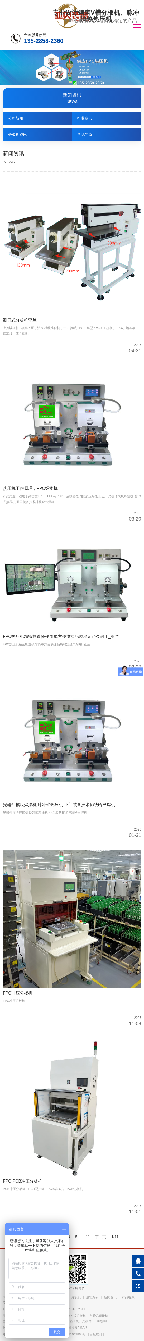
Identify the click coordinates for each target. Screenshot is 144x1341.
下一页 (100, 1237)
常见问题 (84, 135)
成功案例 (92, 1297)
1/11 (114, 1237)
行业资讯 (84, 118)
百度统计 (96, 1334)
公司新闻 (15, 118)
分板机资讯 (17, 135)
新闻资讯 (110, 1297)
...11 (86, 1237)
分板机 (76, 1297)
